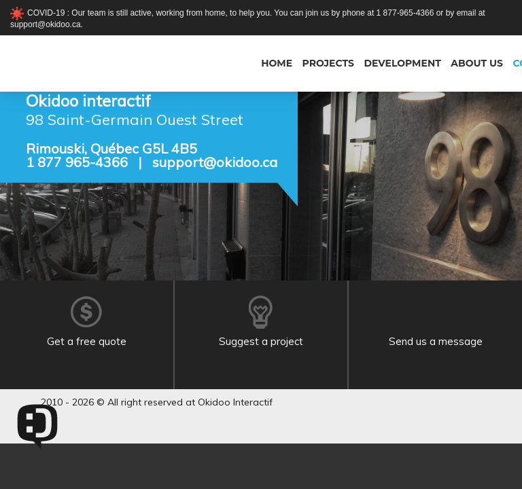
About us (477, 63)
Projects (328, 63)
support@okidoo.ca (214, 161)
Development (402, 63)
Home (276, 63)
